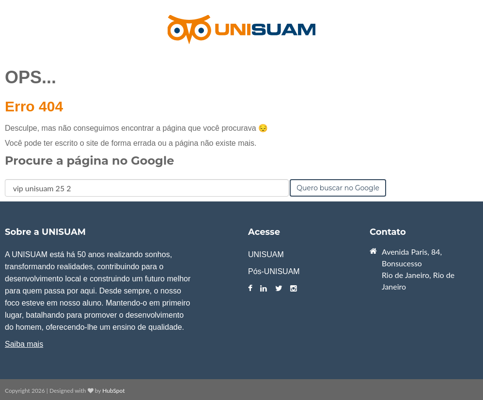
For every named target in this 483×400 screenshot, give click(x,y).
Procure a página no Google (89, 161)
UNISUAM (266, 254)
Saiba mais (24, 344)
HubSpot (113, 390)
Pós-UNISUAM (274, 271)
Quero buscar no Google (337, 188)
